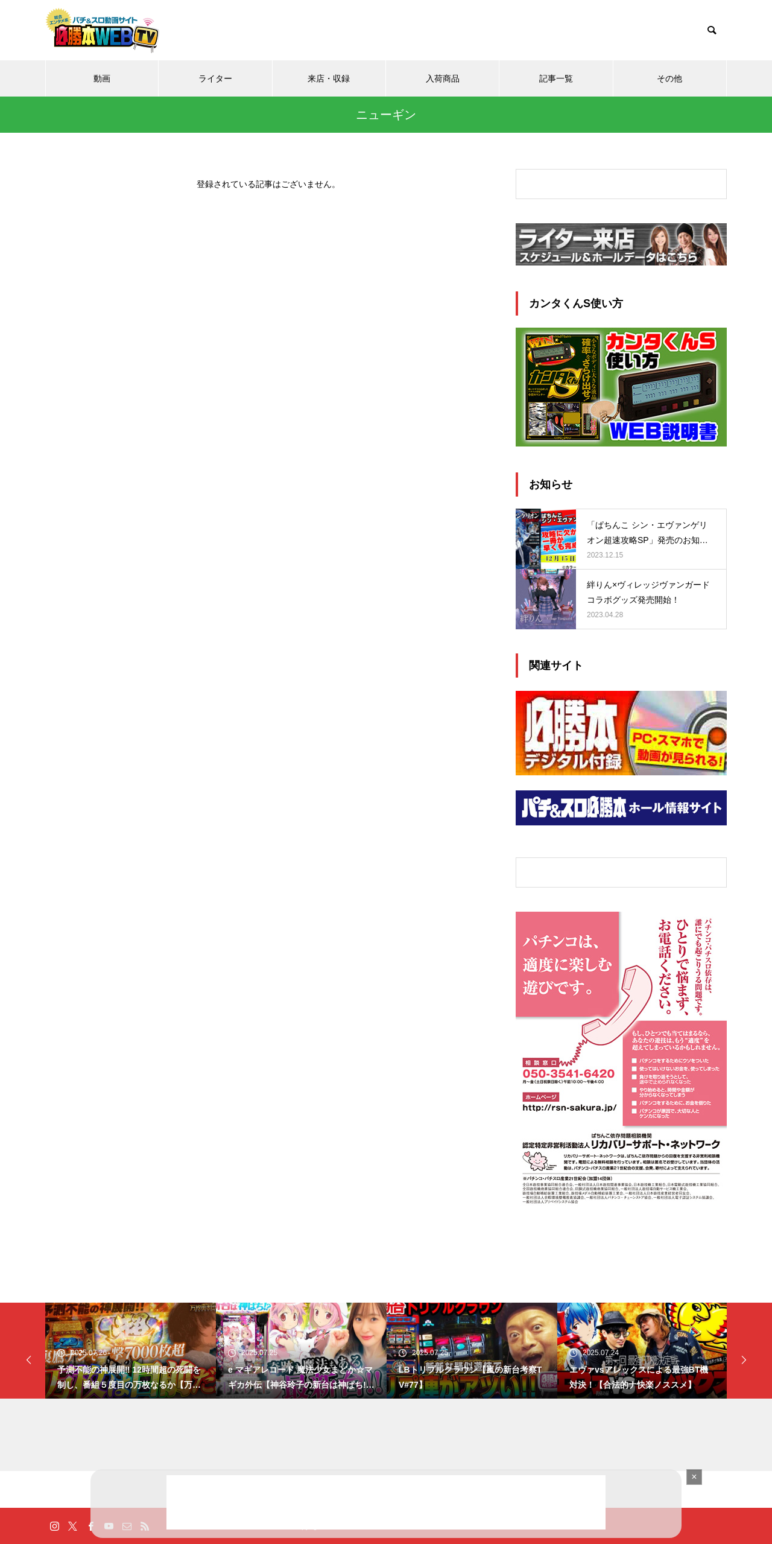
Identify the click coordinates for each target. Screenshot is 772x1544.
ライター (215, 78)
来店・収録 (329, 78)
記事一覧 (556, 78)
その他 (669, 78)
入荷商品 (443, 78)
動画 (101, 78)
